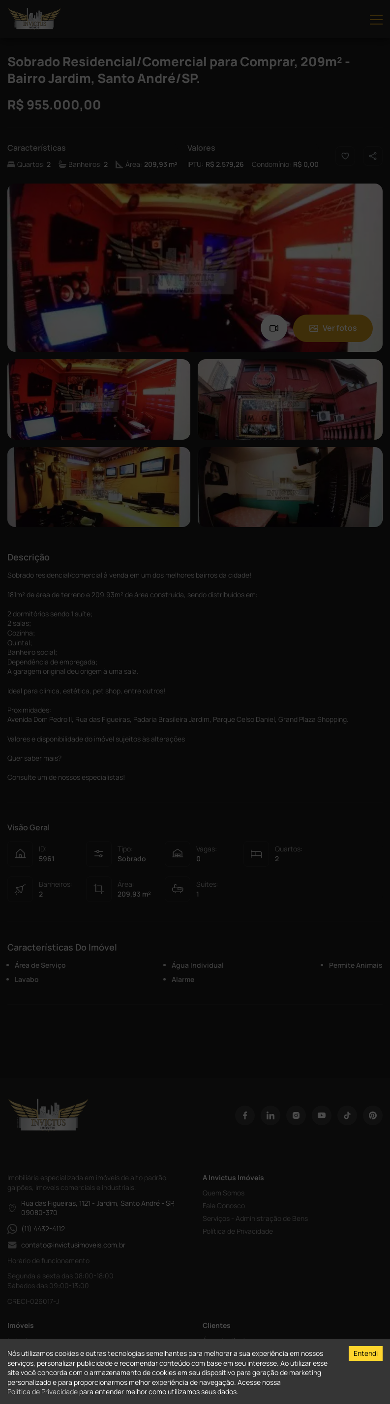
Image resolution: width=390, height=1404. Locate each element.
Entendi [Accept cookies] (366, 1353)
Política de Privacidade (42, 1391)
